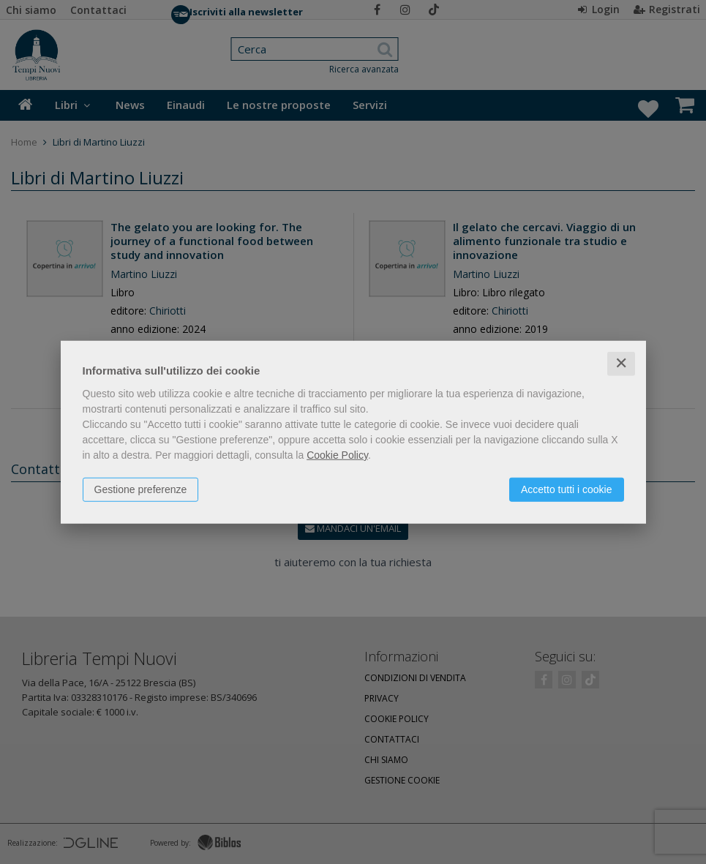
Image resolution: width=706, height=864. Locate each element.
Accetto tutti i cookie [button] (566, 489)
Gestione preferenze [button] (140, 489)
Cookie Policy (337, 455)
